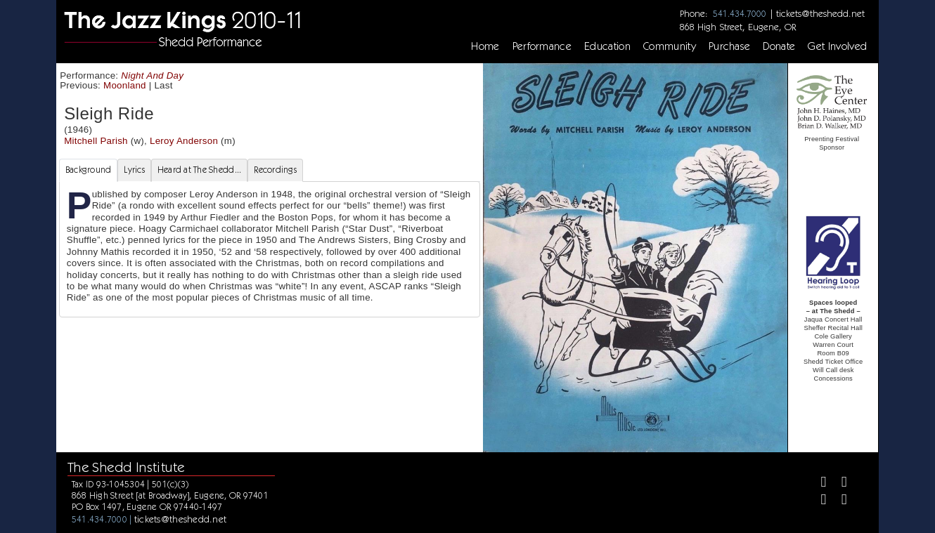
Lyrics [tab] (134, 169)
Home (485, 46)
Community (669, 46)
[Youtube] (838, 501)
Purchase (730, 46)
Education (607, 46)
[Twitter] (838, 483)
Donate (779, 46)
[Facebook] (818, 483)
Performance (542, 46)
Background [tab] (88, 169)
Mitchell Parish (96, 141)
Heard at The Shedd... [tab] (199, 169)
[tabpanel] (269, 249)
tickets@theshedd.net (820, 13)
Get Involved (837, 46)
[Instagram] (818, 501)
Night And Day (152, 75)
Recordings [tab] (275, 169)
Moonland (124, 85)
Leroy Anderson (184, 141)
